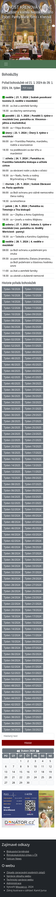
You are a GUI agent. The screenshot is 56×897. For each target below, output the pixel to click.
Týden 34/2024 (12, 566)
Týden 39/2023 (33, 710)
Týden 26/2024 (12, 591)
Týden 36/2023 (12, 723)
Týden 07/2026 (33, 320)
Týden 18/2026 (12, 289)
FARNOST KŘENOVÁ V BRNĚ (27, 11)
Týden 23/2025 (33, 433)
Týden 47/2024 (33, 522)
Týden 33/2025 (33, 402)
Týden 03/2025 (33, 496)
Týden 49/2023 (33, 679)
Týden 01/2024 (33, 666)
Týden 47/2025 (33, 358)
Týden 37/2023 (33, 717)
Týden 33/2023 (33, 729)
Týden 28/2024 (12, 585)
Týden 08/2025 (12, 484)
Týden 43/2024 (33, 534)
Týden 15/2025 (33, 459)
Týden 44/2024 (12, 534)
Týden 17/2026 (33, 289)
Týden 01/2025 (33, 503)
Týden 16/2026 (12, 295)
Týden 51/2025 (33, 345)
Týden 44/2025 (12, 371)
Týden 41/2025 (33, 377)
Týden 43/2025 (33, 371)
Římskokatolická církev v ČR (22, 855)
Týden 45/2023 (33, 692)
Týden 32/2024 (12, 572)
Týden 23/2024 (33, 597)
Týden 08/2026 (12, 320)
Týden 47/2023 (33, 685)
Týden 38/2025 (12, 389)
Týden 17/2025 (33, 452)
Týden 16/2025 (12, 459)
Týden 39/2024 (33, 547)
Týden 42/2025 (12, 377)
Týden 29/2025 (33, 415)
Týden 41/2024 (33, 540)
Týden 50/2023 (12, 679)
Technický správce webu (20, 879)
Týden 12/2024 (12, 635)
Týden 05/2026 (33, 326)
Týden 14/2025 (12, 465)
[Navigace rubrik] (6, 64)
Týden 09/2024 (33, 641)
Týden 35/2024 (33, 559)
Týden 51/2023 (33, 673)
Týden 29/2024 (33, 578)
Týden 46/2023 (12, 692)
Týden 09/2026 (33, 314)
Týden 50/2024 (12, 515)
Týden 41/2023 (33, 704)
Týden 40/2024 (12, 547)
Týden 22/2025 (12, 440)
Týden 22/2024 (12, 603)
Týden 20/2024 (12, 610)
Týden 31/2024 (33, 572)
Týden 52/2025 (12, 345)
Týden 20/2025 (12, 446)
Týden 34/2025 (12, 402)
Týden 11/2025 (33, 471)
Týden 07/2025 (33, 484)
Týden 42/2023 (12, 704)
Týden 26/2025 (12, 427)
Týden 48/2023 (12, 685)
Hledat (28, 742)
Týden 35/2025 (33, 396)
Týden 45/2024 (33, 528)
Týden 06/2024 (12, 654)
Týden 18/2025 (12, 452)
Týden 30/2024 (12, 578)
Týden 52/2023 (12, 673)
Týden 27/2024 (33, 585)
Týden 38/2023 (12, 717)
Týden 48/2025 (12, 358)
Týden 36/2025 (12, 396)
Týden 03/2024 (33, 660)
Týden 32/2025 (12, 408)
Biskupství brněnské (18, 851)
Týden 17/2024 (33, 616)
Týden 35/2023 (33, 723)
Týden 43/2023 (33, 698)
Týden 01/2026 (33, 339)
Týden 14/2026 (12, 301)
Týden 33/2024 (33, 566)
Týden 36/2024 (12, 559)
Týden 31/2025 (33, 408)
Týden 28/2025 (12, 421)
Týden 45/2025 (33, 364)
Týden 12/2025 (12, 471)
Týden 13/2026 (33, 301)
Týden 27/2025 (33, 421)
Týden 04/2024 (12, 660)
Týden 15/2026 (33, 295)
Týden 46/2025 (12, 364)
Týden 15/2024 (33, 622)
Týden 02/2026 (12, 339)
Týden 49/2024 (33, 515)
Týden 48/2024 (12, 522)
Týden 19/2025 (33, 446)
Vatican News (14, 858)
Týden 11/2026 (33, 308)
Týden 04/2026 (12, 333)
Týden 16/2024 (12, 622)
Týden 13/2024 (33, 629)
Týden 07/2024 (33, 647)
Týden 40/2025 (12, 383)
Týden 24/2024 (12, 597)
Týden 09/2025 (33, 478)
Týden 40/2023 (12, 710)
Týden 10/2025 (12, 478)
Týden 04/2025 (12, 496)
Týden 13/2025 (33, 465)
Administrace (14, 883)
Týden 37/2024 (33, 553)
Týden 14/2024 (12, 629)
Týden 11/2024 (33, 635)
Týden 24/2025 (12, 433)
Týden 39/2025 (33, 383)
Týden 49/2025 (33, 352)
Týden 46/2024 (12, 528)
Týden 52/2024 (12, 509)
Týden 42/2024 (12, 540)
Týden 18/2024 (12, 616)
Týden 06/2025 (12, 490)
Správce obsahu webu (19, 876)
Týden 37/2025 (33, 389)
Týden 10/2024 (12, 641)
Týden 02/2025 (12, 503)
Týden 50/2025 (12, 352)
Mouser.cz (21, 886)
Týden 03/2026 (33, 333)
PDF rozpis (27, 88)
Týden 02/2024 (12, 666)
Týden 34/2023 (12, 729)
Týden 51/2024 (33, 509)
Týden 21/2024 (33, 603)
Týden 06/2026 (12, 326)
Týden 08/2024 (12, 647)
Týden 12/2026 (12, 308)
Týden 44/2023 (12, 698)
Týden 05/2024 (33, 654)
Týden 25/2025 (33, 427)
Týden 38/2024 (12, 553)
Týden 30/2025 (12, 415)
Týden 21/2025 (33, 440)
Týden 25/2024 (33, 591)
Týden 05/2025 (33, 490)
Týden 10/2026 (12, 314)
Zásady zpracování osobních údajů (26, 872)
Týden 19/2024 (33, 610)
